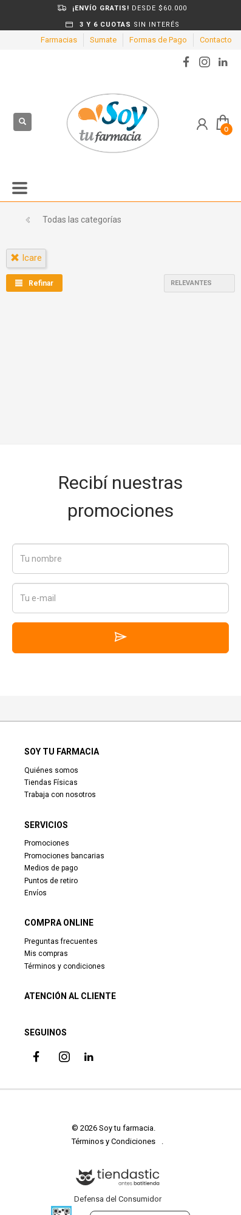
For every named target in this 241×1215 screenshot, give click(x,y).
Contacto (216, 39)
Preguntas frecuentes (61, 941)
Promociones (46, 843)
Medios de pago (51, 868)
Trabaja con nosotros (60, 794)
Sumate (103, 39)
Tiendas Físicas (51, 782)
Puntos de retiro (51, 881)
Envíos (35, 893)
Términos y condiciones (64, 966)
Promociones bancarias (64, 856)
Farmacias (59, 39)
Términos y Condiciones (113, 1141)
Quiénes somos (51, 770)
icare (26, 257)
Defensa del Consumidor (117, 1198)
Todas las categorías (81, 219)
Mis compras (46, 953)
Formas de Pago (158, 39)
